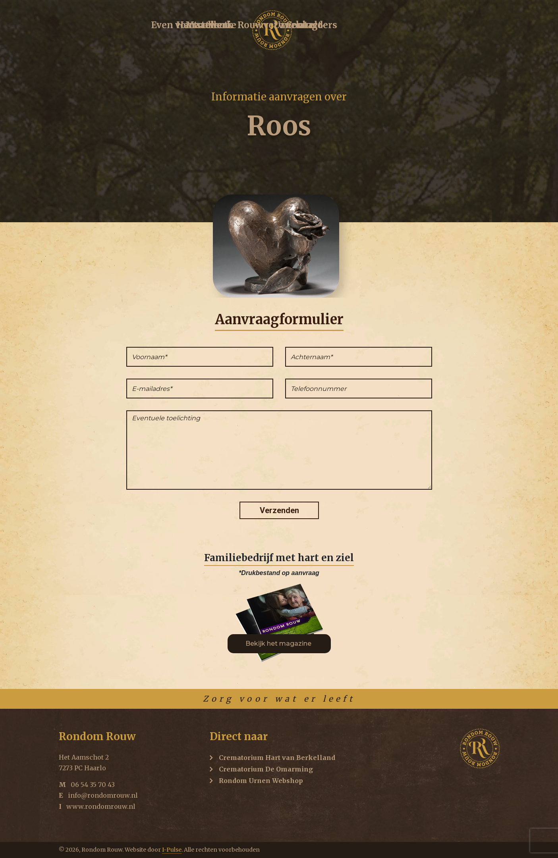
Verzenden (279, 510)
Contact (472, 27)
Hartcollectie (171, 27)
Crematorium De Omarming (266, 769)
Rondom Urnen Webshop (261, 781)
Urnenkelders (418, 27)
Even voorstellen (102, 27)
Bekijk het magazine (279, 643)
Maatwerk (229, 27)
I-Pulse (171, 849)
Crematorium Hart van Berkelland (277, 758)
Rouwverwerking (343, 27)
